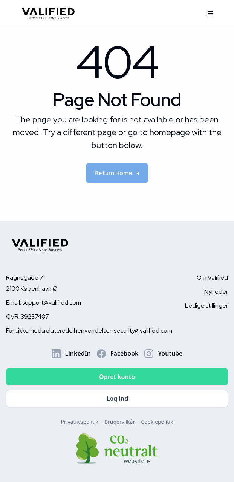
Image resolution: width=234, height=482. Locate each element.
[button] (210, 13)
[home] (108, 13)
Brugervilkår (119, 421)
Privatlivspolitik (79, 421)
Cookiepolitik (157, 421)
